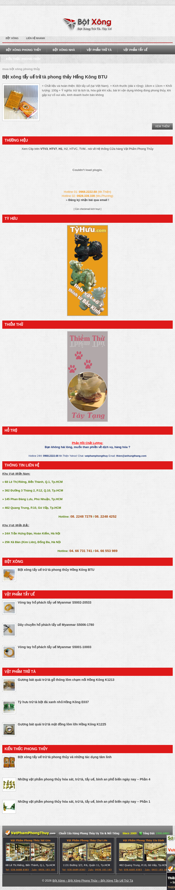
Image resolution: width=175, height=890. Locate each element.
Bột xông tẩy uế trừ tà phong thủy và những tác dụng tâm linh (65, 757)
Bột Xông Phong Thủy (23, 50)
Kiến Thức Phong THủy (23, 59)
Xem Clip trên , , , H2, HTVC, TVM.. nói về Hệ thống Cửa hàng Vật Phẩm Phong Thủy (88, 148)
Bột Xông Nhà (64, 50)
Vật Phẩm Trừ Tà (99, 50)
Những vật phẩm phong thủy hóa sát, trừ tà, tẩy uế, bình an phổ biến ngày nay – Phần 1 (84, 801)
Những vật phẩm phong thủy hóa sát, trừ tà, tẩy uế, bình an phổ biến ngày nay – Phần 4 (84, 779)
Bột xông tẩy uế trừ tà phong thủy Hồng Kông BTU (54, 76)
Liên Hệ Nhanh (35, 38)
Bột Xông (12, 38)
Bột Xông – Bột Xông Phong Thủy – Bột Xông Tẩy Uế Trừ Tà (92, 880)
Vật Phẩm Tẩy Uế (135, 50)
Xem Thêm (162, 126)
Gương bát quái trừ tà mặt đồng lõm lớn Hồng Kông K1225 (62, 724)
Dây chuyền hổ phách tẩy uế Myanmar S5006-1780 (56, 625)
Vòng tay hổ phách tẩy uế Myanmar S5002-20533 (54, 602)
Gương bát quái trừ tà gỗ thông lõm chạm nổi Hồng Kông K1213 (66, 680)
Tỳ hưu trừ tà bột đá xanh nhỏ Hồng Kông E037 (53, 702)
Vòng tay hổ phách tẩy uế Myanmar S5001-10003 (54, 647)
